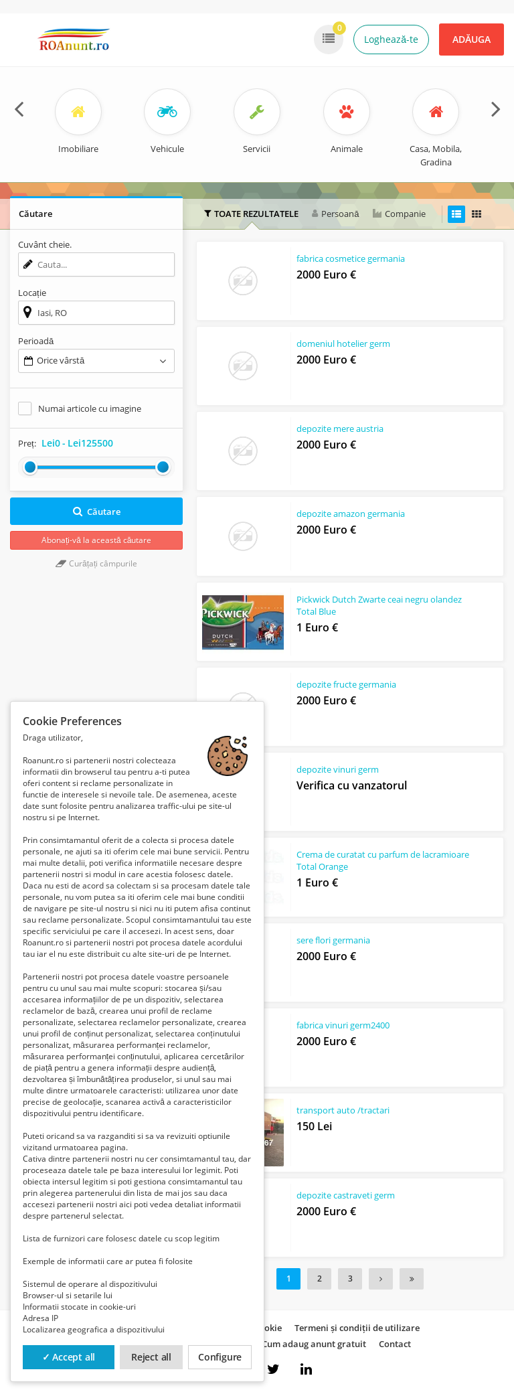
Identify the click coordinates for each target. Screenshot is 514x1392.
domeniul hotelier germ (343, 344)
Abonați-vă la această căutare (96, 540)
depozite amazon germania (350, 515)
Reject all (151, 1356)
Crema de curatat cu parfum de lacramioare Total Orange (358, 862)
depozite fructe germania (346, 685)
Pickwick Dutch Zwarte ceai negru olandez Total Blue (379, 606)
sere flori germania (333, 941)
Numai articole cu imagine (89, 408)
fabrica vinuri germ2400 (343, 1026)
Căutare (96, 512)
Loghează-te (391, 39)
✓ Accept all (69, 1356)
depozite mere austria (339, 430)
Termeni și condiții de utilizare (357, 1327)
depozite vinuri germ (337, 771)
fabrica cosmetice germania (350, 259)
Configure (220, 1356)
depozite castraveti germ (345, 1196)
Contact (395, 1343)
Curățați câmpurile (96, 563)
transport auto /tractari (343, 1111)
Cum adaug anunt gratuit (314, 1343)
